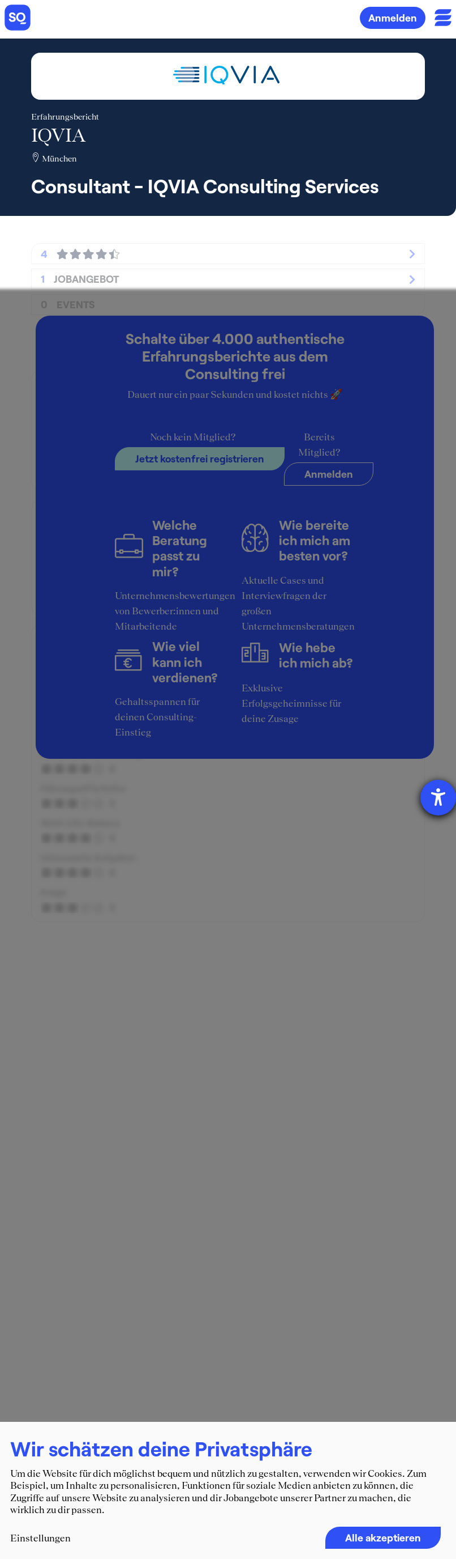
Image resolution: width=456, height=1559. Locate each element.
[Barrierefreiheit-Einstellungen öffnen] (438, 797)
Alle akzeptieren (383, 1537)
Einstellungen (40, 1538)
